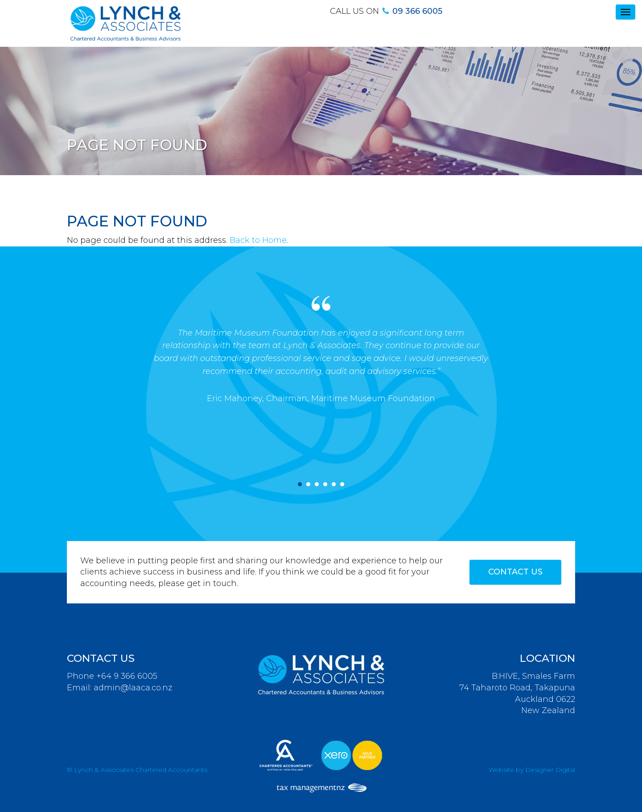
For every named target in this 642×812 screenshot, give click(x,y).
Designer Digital (550, 770)
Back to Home (258, 240)
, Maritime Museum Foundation (371, 398)
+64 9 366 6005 (126, 676)
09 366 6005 (417, 11)
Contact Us (515, 572)
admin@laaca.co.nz (133, 688)
